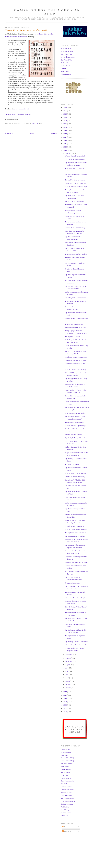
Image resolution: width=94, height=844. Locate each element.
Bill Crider (64, 784)
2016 (65, 140)
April (67, 678)
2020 (65, 127)
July (67, 668)
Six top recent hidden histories (75, 159)
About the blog (66, 48)
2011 (65, 695)
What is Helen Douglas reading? (75, 473)
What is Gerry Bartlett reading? (75, 645)
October (68, 658)
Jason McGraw (66, 752)
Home (32, 133)
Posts (65, 827)
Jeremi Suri (64, 815)
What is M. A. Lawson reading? (75, 228)
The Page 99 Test (66, 60)
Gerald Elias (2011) (67, 761)
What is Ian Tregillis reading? (75, 598)
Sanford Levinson (67, 804)
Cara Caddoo (65, 749)
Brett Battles (65, 767)
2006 (65, 711)
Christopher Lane (66, 787)
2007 (65, 708)
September (69, 661)
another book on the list (21, 109)
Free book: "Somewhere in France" (76, 183)
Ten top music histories (72, 336)
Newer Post (9, 133)
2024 (65, 114)
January (68, 688)
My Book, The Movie (68, 57)
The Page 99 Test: (18, 114)
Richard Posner (66, 813)
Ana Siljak (64, 775)
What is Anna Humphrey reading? (76, 254)
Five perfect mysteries (72, 583)
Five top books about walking (75, 477)
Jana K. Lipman (66, 769)
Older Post (53, 133)
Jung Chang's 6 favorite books (75, 413)
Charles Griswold (66, 795)
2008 (65, 705)
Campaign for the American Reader (47, 12)
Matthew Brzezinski (67, 798)
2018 (65, 134)
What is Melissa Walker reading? (76, 186)
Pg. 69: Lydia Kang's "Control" (75, 438)
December (69, 153)
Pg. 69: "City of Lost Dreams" (75, 201)
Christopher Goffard (67, 790)
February (68, 684)
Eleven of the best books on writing (76, 562)
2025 (65, 111)
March (67, 681)
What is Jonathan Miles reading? (75, 369)
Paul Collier (65, 807)
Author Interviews (67, 63)
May (67, 674)
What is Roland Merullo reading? (76, 529)
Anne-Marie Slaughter (68, 801)
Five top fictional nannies (73, 435)
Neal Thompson (66, 810)
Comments (67, 831)
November (69, 655)
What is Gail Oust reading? (74, 324)
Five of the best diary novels (74, 526)
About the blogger (67, 51)
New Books (65, 71)
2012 (65, 692)
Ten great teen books (72, 464)
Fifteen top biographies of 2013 (75, 360)
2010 (65, 698)
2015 (65, 144)
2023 (65, 117)
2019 (65, 130)
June (67, 671)
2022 (65, 120)
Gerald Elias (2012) (67, 758)
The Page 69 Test (66, 54)
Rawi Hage (64, 755)
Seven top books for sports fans (75, 327)
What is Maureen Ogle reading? (75, 426)
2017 (65, 137)
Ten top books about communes (75, 533)
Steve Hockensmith (67, 781)
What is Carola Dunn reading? (75, 156)
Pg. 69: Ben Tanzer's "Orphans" (75, 536)
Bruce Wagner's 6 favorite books (75, 298)
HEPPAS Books (66, 74)
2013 (65, 150)
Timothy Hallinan (67, 764)
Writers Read (65, 66)
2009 (65, 702)
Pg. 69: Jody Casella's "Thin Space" (76, 641)
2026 (65, 107)
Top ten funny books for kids (74, 422)
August (68, 665)
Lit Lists (63, 68)
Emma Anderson (66, 778)
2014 (65, 147)
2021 (65, 124)
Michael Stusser (66, 792)
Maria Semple (65, 772)
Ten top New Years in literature (75, 180)
